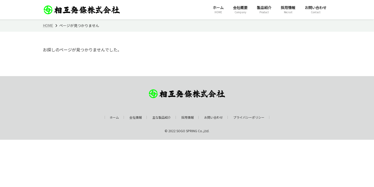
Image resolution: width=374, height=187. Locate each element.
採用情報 (187, 117)
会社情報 (135, 117)
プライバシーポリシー (248, 117)
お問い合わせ (213, 117)
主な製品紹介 (161, 117)
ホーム (114, 117)
